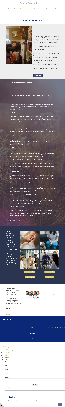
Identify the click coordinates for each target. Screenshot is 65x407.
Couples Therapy (38, 9)
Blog (47, 9)
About (15, 9)
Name (6, 361)
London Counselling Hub (32, 3)
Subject (6, 373)
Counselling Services (25, 9)
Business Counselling (29, 277)
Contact (45, 294)
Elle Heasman (7, 314)
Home (9, 9)
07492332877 (34, 327)
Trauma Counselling (49, 271)
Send (35, 384)
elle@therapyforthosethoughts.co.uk (12, 387)
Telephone (7, 369)
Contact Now (38, 75)
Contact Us (54, 9)
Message (7, 377)
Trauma (6, 349)
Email (6, 365)
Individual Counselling (29, 271)
